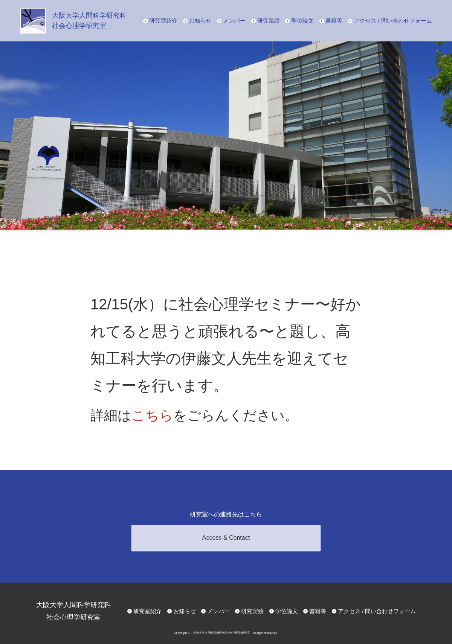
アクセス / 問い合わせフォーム (393, 20)
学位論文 (302, 20)
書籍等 (333, 20)
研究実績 (252, 611)
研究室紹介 (163, 20)
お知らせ (200, 20)
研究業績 (268, 20)
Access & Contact (226, 537)
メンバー (234, 20)
